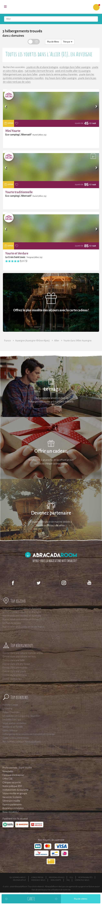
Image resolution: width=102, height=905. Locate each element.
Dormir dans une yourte (14, 671)
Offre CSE (7, 778)
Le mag (51, 389)
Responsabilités (85, 877)
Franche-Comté (10, 705)
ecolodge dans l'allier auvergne (74, 67)
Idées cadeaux (9, 730)
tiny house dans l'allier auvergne (60, 78)
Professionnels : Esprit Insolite (17, 767)
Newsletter (7, 771)
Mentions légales (56, 877)
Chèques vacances (11, 782)
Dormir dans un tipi (11, 678)
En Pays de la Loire (11, 623)
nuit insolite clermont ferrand (39, 71)
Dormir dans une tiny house (16, 664)
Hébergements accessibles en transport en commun (28, 734)
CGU (71, 877)
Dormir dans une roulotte (14, 667)
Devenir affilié (19, 880)
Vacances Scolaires (12, 797)
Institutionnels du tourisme (15, 790)
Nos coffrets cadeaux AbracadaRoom (21, 741)
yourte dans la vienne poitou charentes (58, 74)
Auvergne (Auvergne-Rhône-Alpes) (32, 340)
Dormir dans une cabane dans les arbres (22, 653)
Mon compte (56, 880)
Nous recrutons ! (10, 812)
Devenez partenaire (51, 513)
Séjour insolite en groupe (14, 793)
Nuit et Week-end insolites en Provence (22, 619)
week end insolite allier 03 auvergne (72, 71)
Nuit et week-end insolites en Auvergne (21, 615)
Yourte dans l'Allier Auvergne (77, 340)
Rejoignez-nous (38, 880)
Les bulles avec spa (11, 719)
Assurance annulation (13, 808)
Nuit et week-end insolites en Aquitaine (21, 608)
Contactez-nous (82, 880)
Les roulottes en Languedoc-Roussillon (21, 716)
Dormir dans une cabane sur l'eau (19, 656)
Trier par (67, 42)
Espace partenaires (12, 804)
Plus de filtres (53, 42)
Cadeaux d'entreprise (13, 775)
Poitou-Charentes (11, 712)
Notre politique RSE (12, 786)
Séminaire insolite (11, 801)
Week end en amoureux (14, 723)
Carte (31, 899)
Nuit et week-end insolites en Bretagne (21, 612)
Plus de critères (80, 899)
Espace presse (37, 877)
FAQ (68, 880)
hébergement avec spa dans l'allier (20, 74)
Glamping (7, 708)
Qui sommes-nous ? (18, 877)
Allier (56, 340)
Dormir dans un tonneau (14, 675)
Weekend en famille (12, 727)
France (7, 340)
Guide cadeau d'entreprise (15, 738)
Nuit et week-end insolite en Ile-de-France (23, 627)
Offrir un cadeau (51, 451)
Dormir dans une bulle (13, 660)
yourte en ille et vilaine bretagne (42, 67)
